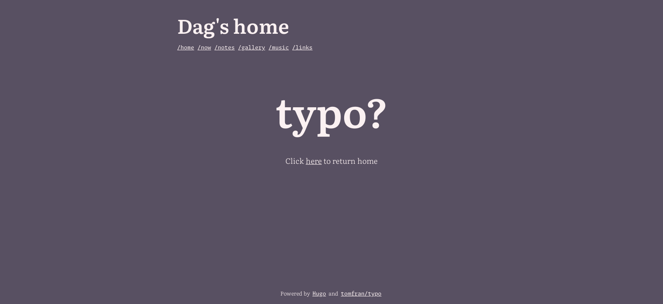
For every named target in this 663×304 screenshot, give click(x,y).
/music (278, 48)
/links (302, 48)
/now (204, 48)
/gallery (251, 48)
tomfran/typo (361, 294)
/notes (224, 48)
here (314, 160)
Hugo (319, 294)
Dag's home (233, 25)
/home (185, 48)
